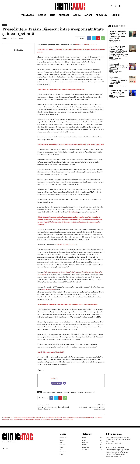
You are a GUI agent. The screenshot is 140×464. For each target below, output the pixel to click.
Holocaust (73, 392)
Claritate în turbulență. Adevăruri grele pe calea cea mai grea (118, 92)
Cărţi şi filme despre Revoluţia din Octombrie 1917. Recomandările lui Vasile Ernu (118, 439)
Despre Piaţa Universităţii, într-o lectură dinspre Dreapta (53, 408)
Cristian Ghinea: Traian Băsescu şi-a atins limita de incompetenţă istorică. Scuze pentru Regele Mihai (70, 144)
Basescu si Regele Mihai (49, 392)
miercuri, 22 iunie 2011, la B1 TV (85, 44)
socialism (80, 392)
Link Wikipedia (73, 212)
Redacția (6, 38)
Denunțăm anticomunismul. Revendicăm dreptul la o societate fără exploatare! (118, 80)
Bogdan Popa (117, 40)
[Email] (64, 383)
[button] (119, 6)
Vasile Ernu (109, 443)
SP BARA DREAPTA (89, 392)
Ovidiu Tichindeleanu (119, 96)
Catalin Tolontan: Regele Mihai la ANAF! (50, 352)
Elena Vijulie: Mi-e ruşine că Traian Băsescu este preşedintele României (60, 89)
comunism (66, 392)
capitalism (59, 392)
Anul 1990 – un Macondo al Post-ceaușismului (92, 408)
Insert (4, 25)
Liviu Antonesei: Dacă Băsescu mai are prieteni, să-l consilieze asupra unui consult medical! (67, 304)
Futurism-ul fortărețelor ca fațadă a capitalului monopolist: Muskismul (118, 66)
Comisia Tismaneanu (48, 289)
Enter (111, 40)
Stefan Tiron (117, 71)
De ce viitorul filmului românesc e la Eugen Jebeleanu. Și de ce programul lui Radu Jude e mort (117, 35)
